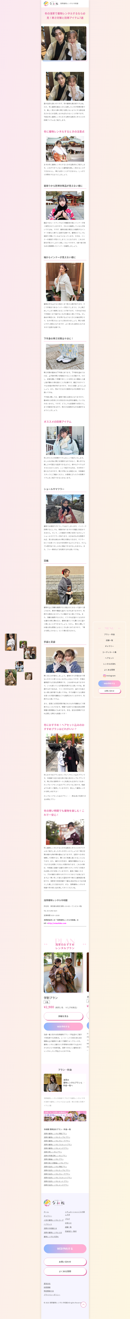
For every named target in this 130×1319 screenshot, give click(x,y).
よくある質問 (109, 669)
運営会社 (47, 1283)
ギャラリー (109, 646)
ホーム (46, 1212)
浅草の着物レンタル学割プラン (55, 1133)
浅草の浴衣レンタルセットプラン (56, 1181)
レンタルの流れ (109, 664)
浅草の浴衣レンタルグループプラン (57, 1174)
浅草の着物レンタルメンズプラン (56, 1148)
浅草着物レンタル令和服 (61, 3)
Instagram (109, 675)
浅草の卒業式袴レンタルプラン (55, 1155)
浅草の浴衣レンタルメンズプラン (56, 1185)
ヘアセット (109, 658)
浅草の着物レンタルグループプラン (57, 1141)
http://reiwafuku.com (57, 923)
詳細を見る (63, 1016)
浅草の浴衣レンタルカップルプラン (57, 1170)
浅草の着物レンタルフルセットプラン (58, 1144)
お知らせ (68, 1223)
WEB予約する (109, 683)
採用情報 (47, 1287)
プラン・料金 (109, 634)
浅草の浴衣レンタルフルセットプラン (58, 1177)
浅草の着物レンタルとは (53, 1232)
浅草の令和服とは (50, 1228)
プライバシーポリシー (52, 1294)
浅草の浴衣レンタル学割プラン (55, 1166)
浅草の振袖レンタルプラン (54, 1159)
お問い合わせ (109, 691)
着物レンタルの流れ (51, 1236)
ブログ (67, 1219)
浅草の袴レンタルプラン (53, 1152)
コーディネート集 (109, 652)
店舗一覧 (109, 640)
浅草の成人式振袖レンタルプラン (56, 1163)
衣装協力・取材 (71, 1231)
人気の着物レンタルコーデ (54, 1220)
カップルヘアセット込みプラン (55, 796)
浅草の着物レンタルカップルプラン (57, 1137)
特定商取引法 (49, 1291)
